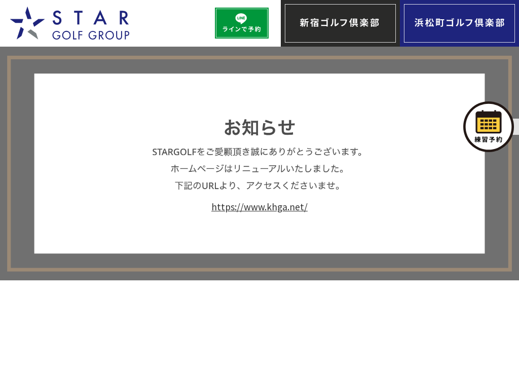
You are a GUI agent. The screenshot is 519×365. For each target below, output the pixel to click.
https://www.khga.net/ (259, 206)
